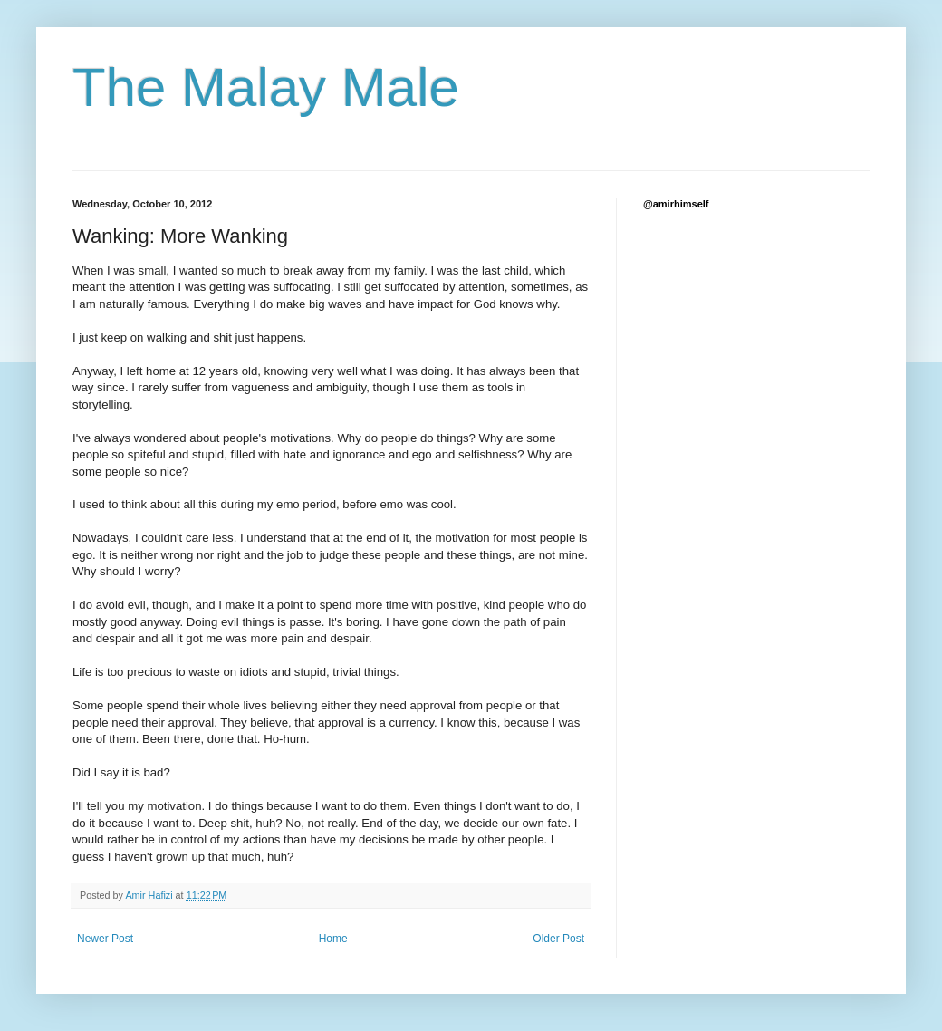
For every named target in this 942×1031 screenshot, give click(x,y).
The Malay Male (265, 87)
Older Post (558, 938)
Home (333, 938)
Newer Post (105, 938)
